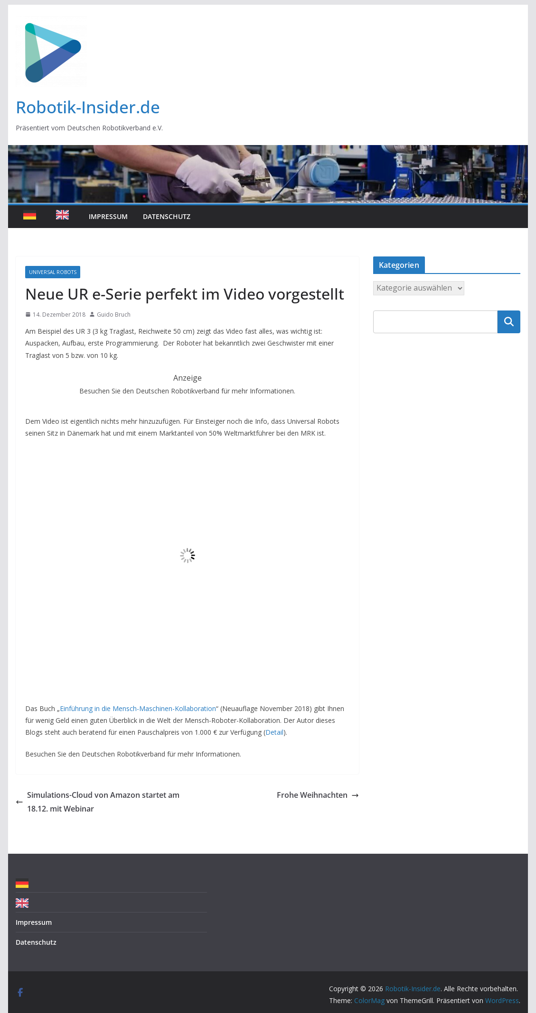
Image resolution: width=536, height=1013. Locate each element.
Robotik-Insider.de (88, 107)
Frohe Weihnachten (318, 795)
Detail (274, 732)
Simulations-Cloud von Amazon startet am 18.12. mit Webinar (97, 802)
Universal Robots (52, 272)
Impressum (108, 216)
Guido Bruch (114, 314)
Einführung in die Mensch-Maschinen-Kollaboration (138, 708)
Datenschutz (166, 216)
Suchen (509, 322)
